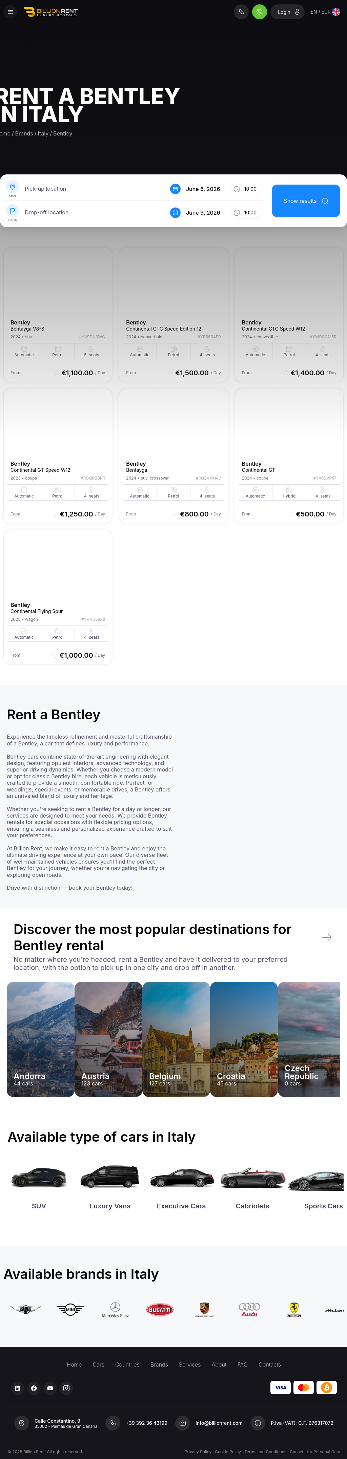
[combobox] (326, 11)
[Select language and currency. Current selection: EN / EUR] (326, 11)
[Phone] (241, 11)
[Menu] (10, 12)
